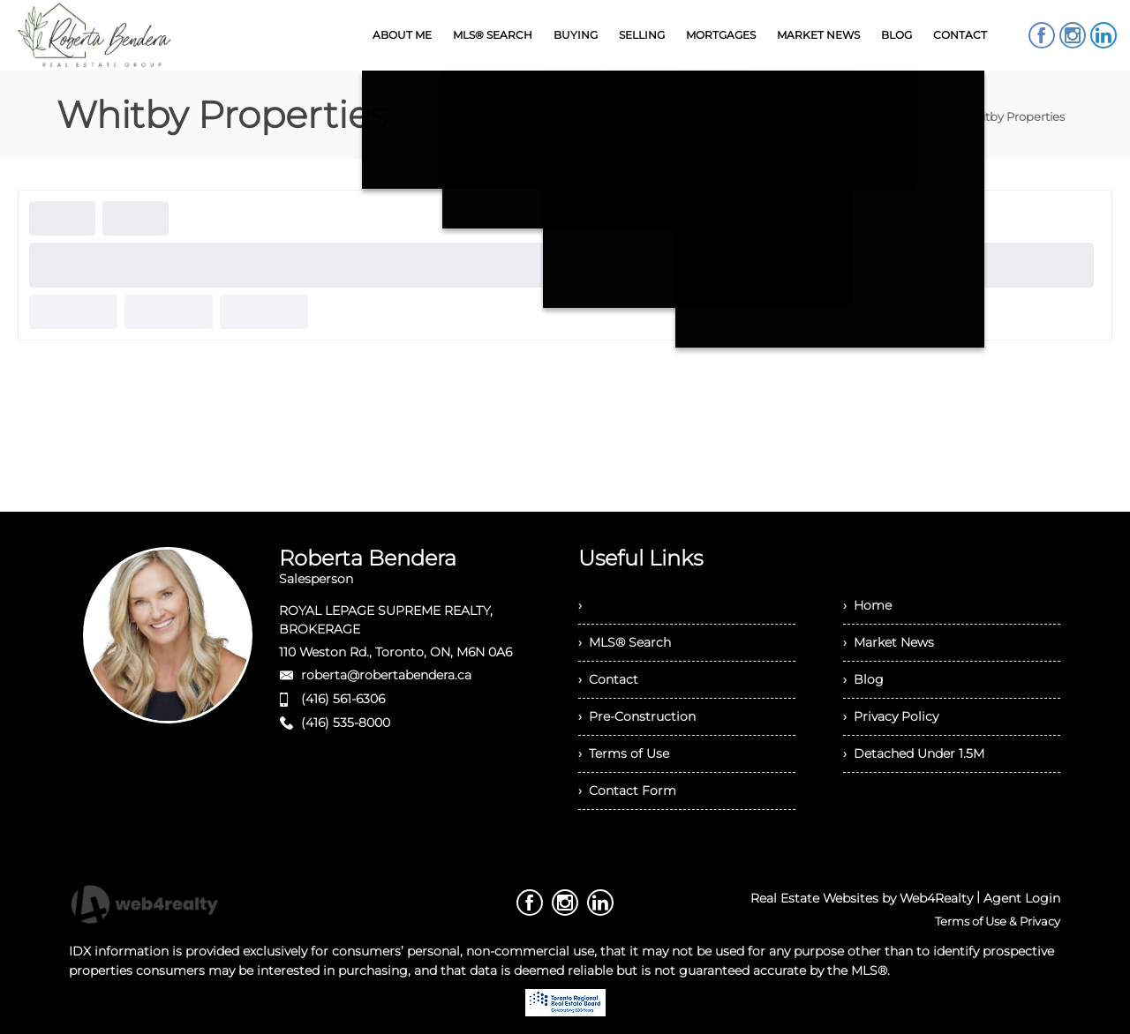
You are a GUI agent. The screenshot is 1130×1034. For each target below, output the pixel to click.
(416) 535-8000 (345, 723)
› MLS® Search (624, 642)
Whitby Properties (1013, 116)
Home (926, 116)
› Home (867, 605)
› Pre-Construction (637, 716)
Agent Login (1021, 898)
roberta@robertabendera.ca (386, 675)
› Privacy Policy (890, 716)
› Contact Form (627, 790)
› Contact (608, 679)
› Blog (863, 679)
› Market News (888, 642)
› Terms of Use (623, 753)
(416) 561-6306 (343, 699)
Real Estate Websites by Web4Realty (861, 898)
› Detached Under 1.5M (913, 753)
